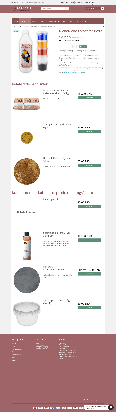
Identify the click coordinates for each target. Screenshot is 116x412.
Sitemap (61, 359)
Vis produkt (89, 98)
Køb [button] (82, 46)
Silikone (14, 360)
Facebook (87, 400)
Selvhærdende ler (17, 352)
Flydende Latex (17, 349)
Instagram (96, 400)
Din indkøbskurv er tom (95, 8)
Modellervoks (16, 355)
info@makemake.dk (70, 356)
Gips (13, 346)
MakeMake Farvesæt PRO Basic (73, 72)
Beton (14, 357)
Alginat (14, 343)
